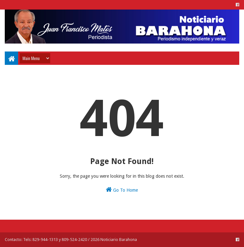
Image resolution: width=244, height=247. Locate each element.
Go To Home (122, 189)
